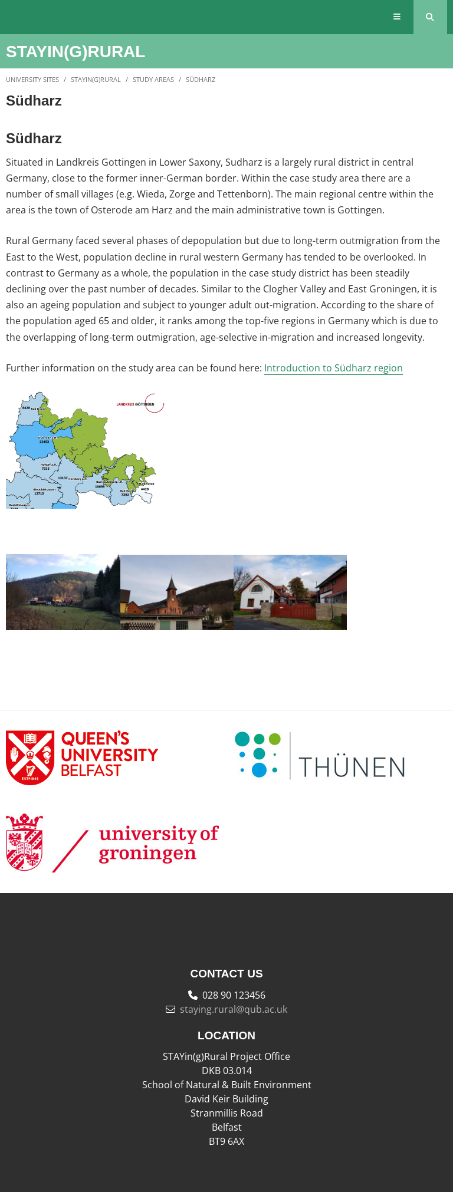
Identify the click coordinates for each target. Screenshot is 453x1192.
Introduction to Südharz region (333, 367)
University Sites (32, 79)
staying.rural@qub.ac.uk (233, 1009)
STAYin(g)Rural (96, 79)
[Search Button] (430, 17)
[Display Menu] (397, 17)
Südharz (200, 79)
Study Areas (153, 79)
